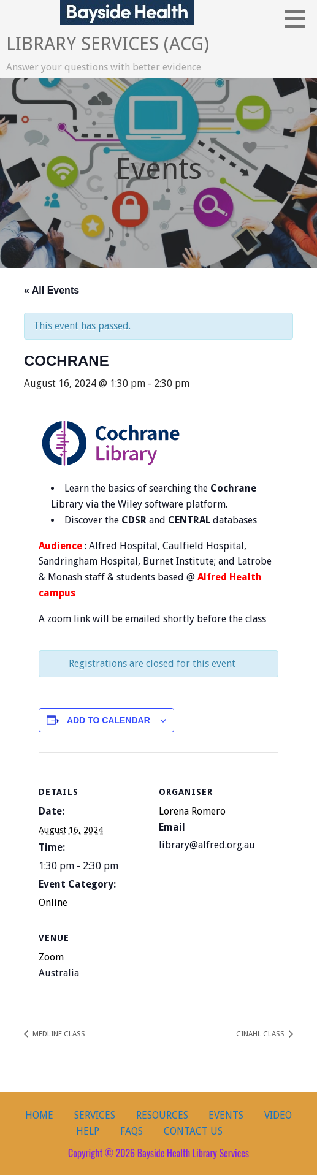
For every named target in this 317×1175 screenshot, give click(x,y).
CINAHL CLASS (261, 1034)
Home (39, 1115)
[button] (299, 18)
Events (225, 1115)
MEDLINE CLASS (58, 1034)
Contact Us (193, 1131)
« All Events (51, 290)
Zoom (51, 957)
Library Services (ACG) (107, 44)
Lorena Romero (192, 811)
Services (94, 1115)
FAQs (131, 1131)
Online (53, 902)
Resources (162, 1115)
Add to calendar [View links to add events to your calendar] (108, 720)
